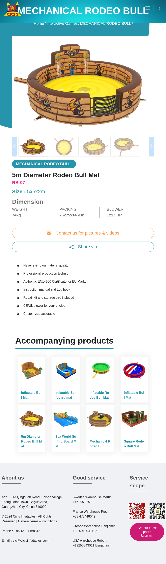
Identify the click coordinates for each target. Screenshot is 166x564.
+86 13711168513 (27, 531)
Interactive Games (62, 23)
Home (39, 23)
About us (13, 478)
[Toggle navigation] (148, 8)
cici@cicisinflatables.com (31, 540)
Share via (87, 246)
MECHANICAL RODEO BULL (105, 23)
